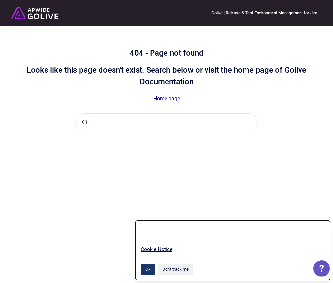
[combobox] (166, 122)
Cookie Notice (156, 249)
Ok (148, 269)
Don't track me (175, 269)
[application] (321, 270)
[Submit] (85, 122)
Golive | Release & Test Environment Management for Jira (264, 12)
